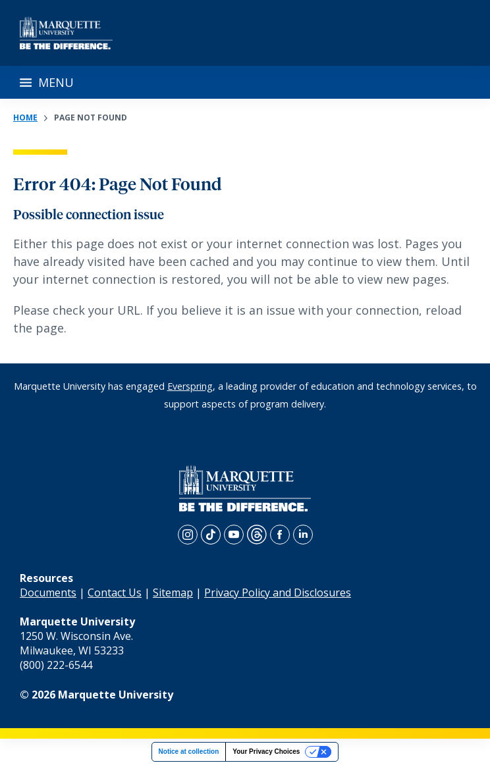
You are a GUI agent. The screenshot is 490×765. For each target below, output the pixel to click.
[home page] (66, 32)
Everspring (190, 386)
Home (25, 117)
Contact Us (115, 592)
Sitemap (173, 592)
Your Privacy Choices (266, 751)
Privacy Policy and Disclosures (277, 592)
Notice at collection (189, 751)
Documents (48, 592)
